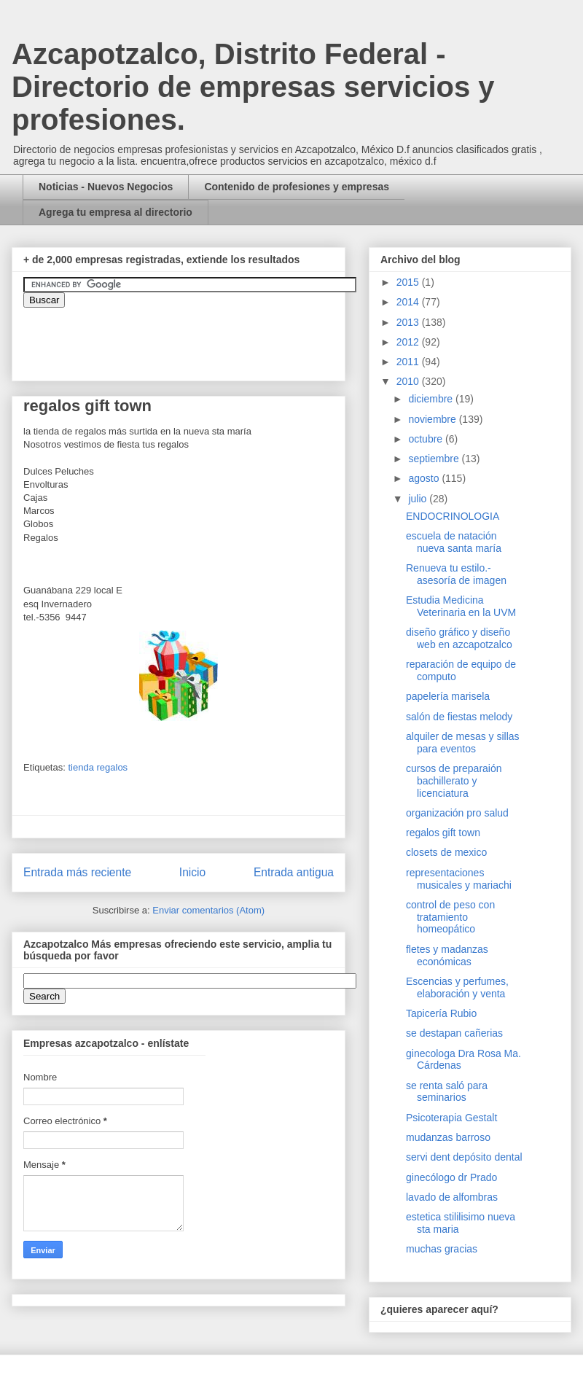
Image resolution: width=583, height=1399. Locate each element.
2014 (409, 302)
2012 (409, 342)
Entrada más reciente (77, 872)
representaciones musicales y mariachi (459, 879)
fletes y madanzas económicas (447, 955)
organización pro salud (457, 813)
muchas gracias (441, 1249)
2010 (409, 381)
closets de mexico (446, 852)
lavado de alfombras (452, 1197)
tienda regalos (98, 767)
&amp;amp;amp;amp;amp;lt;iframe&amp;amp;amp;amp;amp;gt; (187, 337)
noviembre (433, 419)
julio (418, 498)
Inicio (192, 872)
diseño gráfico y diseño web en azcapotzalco (459, 638)
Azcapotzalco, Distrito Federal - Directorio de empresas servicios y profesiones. (253, 87)
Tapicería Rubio (441, 1013)
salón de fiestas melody (459, 716)
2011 (409, 361)
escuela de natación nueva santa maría (453, 542)
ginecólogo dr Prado (451, 1177)
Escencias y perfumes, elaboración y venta (457, 987)
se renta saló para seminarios (447, 1092)
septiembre (434, 458)
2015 (409, 282)
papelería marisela (448, 696)
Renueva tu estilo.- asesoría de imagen (456, 574)
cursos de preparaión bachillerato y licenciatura (454, 781)
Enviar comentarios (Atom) (208, 910)
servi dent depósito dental (464, 1157)
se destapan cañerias (454, 1033)
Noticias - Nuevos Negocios (106, 186)
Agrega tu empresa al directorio (115, 212)
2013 (409, 322)
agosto (425, 478)
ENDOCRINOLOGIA (452, 516)
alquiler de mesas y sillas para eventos (463, 742)
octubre (426, 439)
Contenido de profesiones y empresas (296, 186)
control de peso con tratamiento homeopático (450, 917)
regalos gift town (443, 832)
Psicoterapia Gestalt (451, 1117)
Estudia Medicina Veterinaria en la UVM (461, 606)
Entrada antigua (294, 872)
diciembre (431, 399)
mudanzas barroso (448, 1137)
